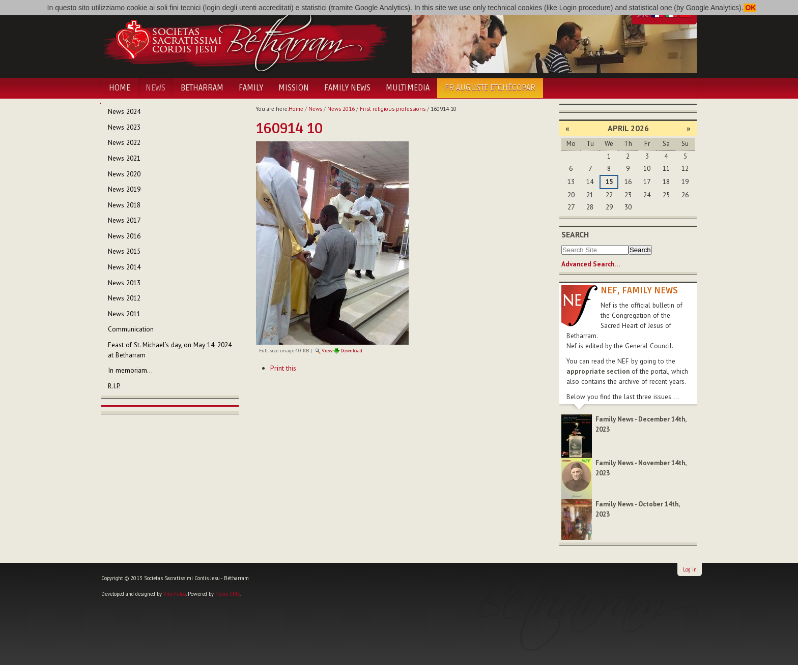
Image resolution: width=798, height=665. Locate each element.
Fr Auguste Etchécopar (490, 88)
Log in (690, 569)
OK (750, 8)
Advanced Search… (590, 264)
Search (575, 234)
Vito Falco (174, 593)
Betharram (202, 88)
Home (119, 88)
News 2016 (341, 108)
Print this (283, 368)
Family (251, 88)
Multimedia (408, 88)
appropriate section (598, 371)
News (155, 88)
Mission (293, 88)
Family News (347, 88)
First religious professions (392, 108)
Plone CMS (227, 593)
